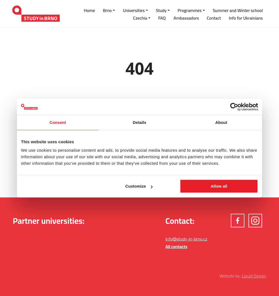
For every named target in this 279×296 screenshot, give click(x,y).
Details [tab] (139, 122)
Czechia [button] (140, 18)
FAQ (162, 18)
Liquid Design (254, 276)
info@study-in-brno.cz (186, 239)
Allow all (219, 186)
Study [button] (161, 10)
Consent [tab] (58, 122)
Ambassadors (186, 18)
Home (89, 10)
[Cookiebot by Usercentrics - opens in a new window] (234, 107)
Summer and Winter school (238, 10)
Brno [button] (107, 10)
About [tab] (221, 122)
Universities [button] (134, 10)
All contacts (176, 246)
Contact (214, 18)
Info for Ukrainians (246, 18)
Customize (139, 186)
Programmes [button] (190, 10)
